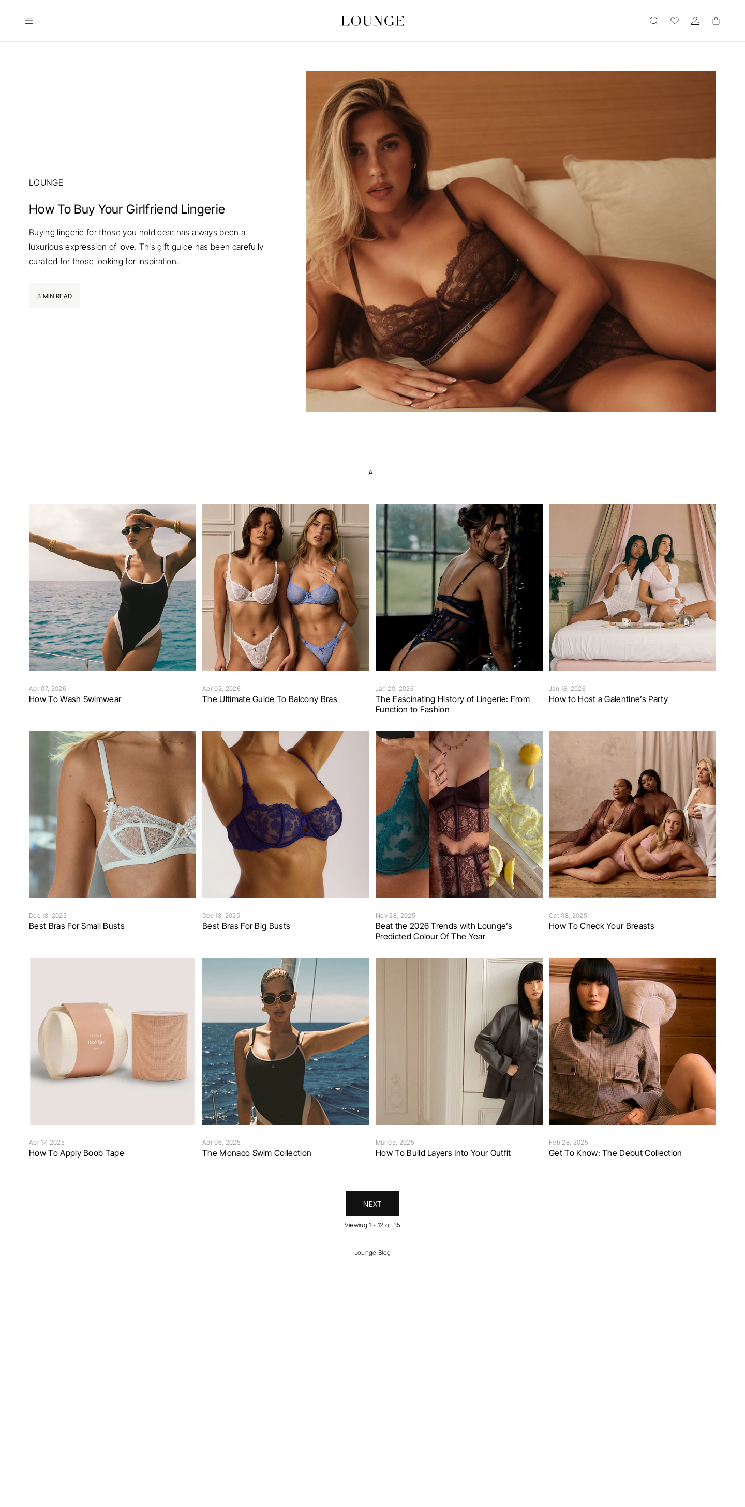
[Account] (695, 20)
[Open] (29, 20)
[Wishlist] (674, 20)
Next (372, 1203)
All (372, 472)
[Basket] (716, 20)
